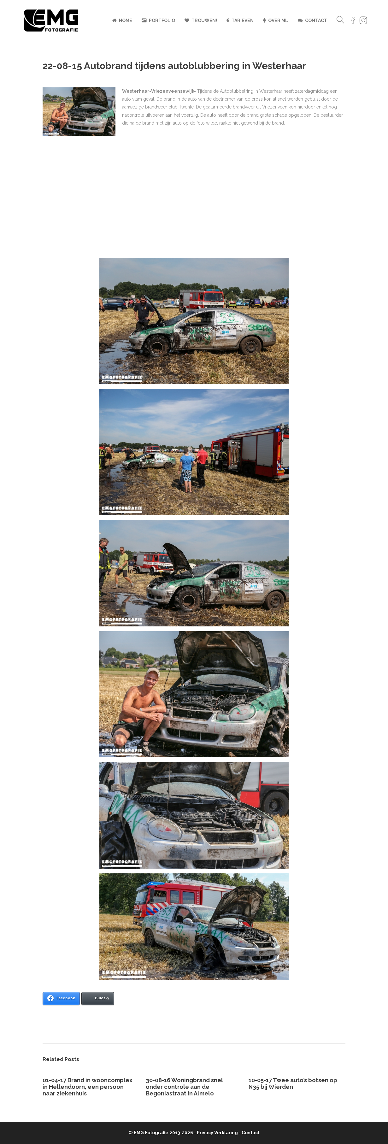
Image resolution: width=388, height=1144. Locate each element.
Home (125, 20)
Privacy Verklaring (217, 1132)
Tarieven (243, 20)
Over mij (278, 20)
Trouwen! (204, 20)
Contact (316, 20)
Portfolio (162, 20)
